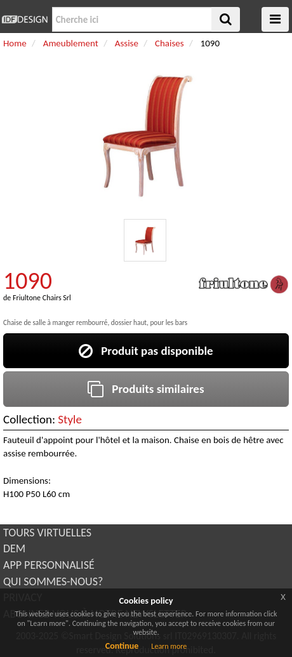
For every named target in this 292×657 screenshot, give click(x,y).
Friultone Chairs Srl (42, 297)
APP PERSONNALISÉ (49, 565)
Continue (122, 645)
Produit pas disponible (146, 350)
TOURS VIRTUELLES (47, 533)
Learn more (169, 646)
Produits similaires (146, 389)
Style (70, 419)
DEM (14, 548)
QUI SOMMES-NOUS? (53, 581)
